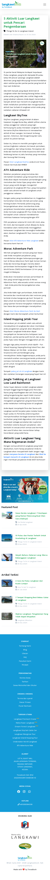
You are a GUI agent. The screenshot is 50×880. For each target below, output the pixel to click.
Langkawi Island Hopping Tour (25, 738)
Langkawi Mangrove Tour (25, 734)
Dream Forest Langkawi (25, 726)
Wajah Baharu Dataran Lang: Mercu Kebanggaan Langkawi (31, 556)
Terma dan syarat (25, 698)
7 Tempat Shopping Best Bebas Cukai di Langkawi (31, 598)
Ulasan (25, 653)
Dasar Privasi (25, 702)
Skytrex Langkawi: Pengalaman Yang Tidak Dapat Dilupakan (31, 615)
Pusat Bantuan (25, 706)
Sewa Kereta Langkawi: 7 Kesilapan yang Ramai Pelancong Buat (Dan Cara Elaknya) (31, 516)
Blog (25, 650)
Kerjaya (25, 665)
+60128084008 (26, 804)
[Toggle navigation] (44, 4)
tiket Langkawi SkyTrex (19, 162)
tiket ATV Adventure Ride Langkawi (24, 241)
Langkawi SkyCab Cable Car (25, 730)
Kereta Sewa (25, 678)
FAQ (25, 657)
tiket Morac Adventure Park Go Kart (25, 311)
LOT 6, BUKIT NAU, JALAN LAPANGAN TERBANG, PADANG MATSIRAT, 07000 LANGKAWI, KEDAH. (25, 763)
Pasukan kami (25, 661)
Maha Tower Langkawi (25, 723)
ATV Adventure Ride (25, 745)
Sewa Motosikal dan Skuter (25, 685)
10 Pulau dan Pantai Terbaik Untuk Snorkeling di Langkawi (30, 536)
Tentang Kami (25, 646)
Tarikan (25, 682)
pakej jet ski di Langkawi (21, 371)
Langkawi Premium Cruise (25, 719)
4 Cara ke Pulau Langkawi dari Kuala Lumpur (29, 582)
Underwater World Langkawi (25, 742)
